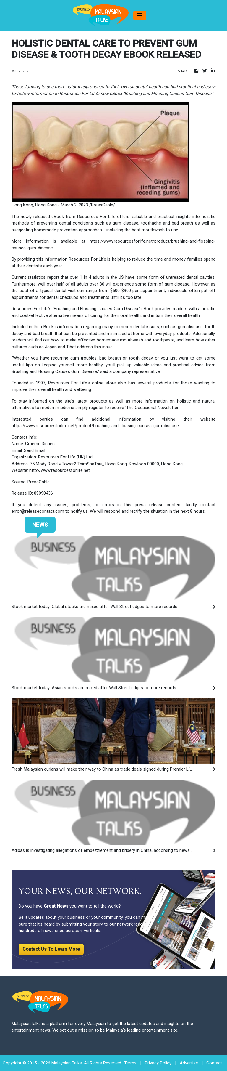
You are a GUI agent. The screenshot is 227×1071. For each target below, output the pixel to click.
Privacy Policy (158, 1063)
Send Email (34, 450)
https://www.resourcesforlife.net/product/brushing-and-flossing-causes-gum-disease (95, 425)
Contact (214, 1063)
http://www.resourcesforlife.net (59, 470)
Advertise (189, 1063)
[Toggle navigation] (139, 15)
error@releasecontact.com (38, 511)
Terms (130, 1063)
